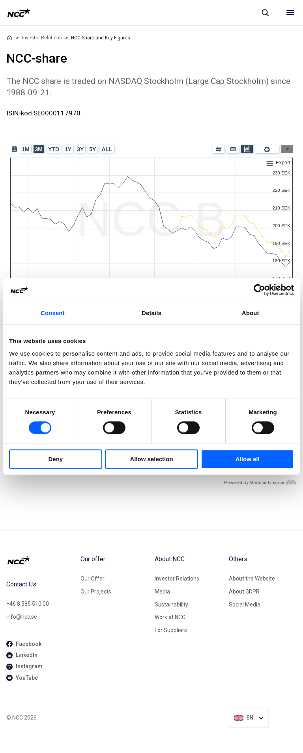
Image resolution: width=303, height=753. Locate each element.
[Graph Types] (287, 149)
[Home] (9, 38)
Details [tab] (151, 313)
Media (162, 591)
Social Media (244, 604)
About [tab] (250, 313)
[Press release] (233, 149)
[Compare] (267, 149)
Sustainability (171, 604)
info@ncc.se (21, 617)
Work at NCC (170, 617)
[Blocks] (218, 149)
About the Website (252, 578)
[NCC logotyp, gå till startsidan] (18, 12)
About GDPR (244, 591)
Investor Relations (42, 38)
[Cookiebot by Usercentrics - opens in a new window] (259, 290)
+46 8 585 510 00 (27, 604)
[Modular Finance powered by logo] (260, 483)
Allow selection (151, 459)
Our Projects (95, 591)
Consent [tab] (53, 313)
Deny (55, 459)
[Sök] (265, 12)
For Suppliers (171, 630)
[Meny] (290, 12)
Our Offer (92, 578)
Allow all (248, 459)
